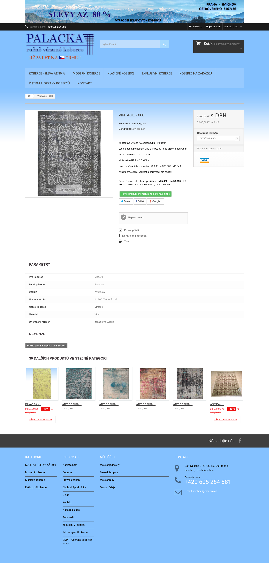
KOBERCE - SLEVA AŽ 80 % (47, 73)
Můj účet (107, 457)
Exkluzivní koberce (157, 73)
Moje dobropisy (109, 472)
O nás (66, 494)
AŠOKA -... (217, 404)
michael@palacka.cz (205, 491)
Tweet (125, 201)
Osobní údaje (107, 487)
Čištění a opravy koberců (49, 83)
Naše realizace (71, 509)
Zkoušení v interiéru (74, 524)
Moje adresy (107, 479)
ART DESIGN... (72, 404)
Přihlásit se (195, 26)
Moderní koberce (86, 73)
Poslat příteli (131, 230)
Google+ (155, 201)
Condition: (125, 128)
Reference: (125, 123)
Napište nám (213, 26)
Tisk (126, 241)
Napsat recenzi (136, 217)
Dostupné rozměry (208, 133)
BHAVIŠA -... (33, 404)
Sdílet (140, 201)
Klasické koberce (121, 73)
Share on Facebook (134, 235)
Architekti (68, 517)
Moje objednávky (110, 464)
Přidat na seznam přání (209, 148)
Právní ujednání (71, 479)
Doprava (67, 472)
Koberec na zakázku (196, 73)
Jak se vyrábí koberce (75, 532)
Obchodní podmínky (74, 487)
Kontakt (85, 83)
